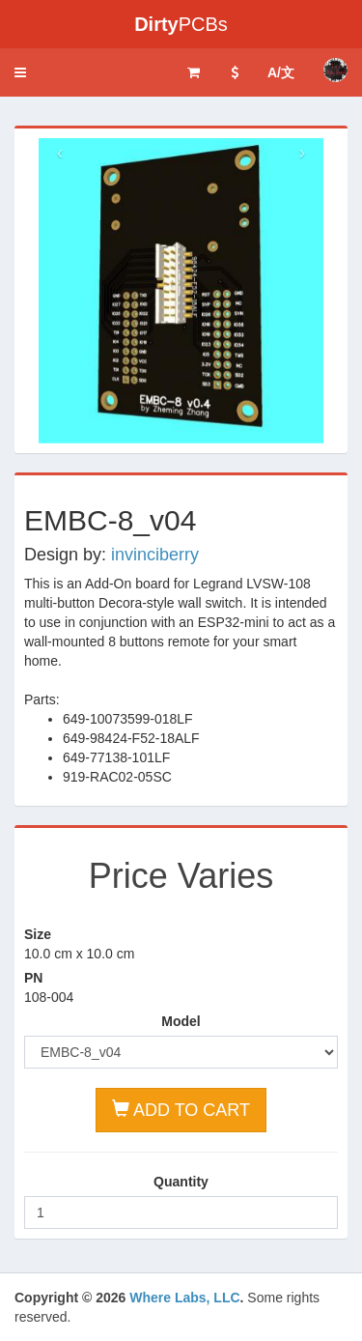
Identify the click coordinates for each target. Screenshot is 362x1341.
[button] (20, 72)
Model (180, 1021)
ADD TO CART (181, 1109)
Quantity (181, 1181)
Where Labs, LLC (184, 1297)
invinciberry (155, 554)
